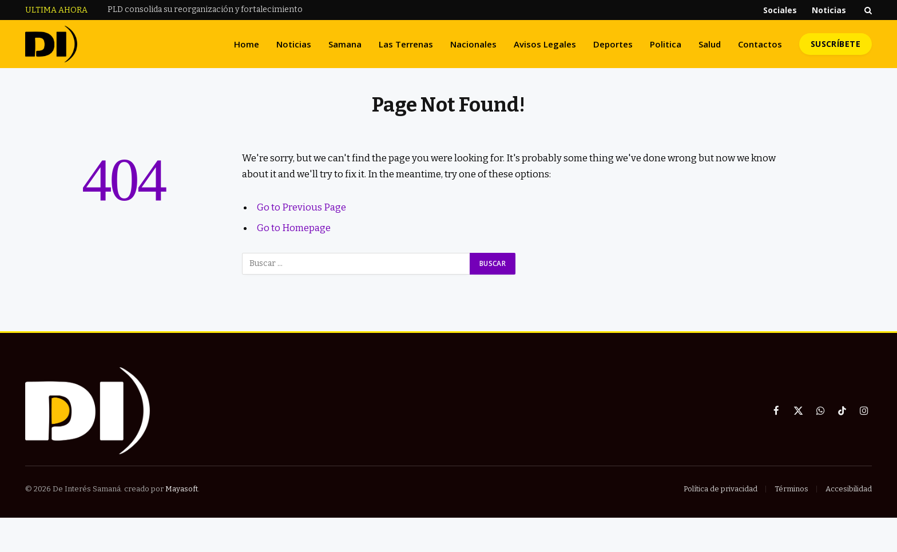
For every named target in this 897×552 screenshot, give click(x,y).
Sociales (780, 10)
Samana (345, 44)
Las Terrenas (406, 44)
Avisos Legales (545, 44)
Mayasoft (181, 489)
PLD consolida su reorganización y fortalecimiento (205, 9)
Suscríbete (835, 43)
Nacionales (473, 44)
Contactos (760, 44)
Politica (665, 44)
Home (246, 44)
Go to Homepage (294, 227)
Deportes (613, 44)
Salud (709, 44)
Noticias (829, 10)
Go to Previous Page (301, 207)
